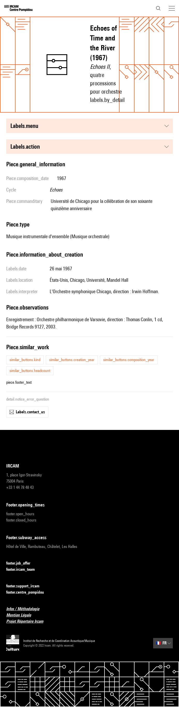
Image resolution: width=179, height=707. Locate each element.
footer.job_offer (21, 563)
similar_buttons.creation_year (71, 359)
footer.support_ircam (26, 586)
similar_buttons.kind (25, 359)
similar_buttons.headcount (30, 370)
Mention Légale (21, 615)
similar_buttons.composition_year (128, 359)
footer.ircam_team (23, 569)
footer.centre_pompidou (28, 592)
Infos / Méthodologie (26, 609)
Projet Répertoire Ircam (27, 621)
